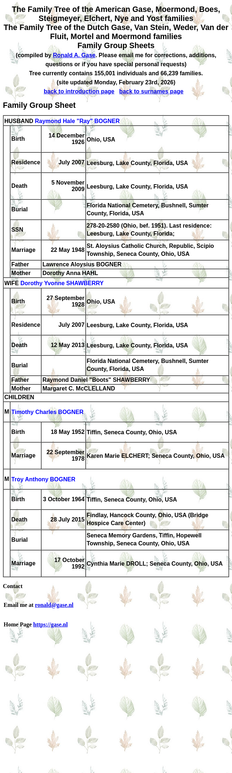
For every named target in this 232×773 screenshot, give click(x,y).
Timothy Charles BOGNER (47, 412)
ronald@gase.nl (54, 605)
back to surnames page (151, 91)
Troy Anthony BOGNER (43, 480)
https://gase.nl (50, 624)
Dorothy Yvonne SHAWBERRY (61, 283)
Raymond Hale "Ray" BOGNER (77, 121)
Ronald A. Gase (74, 55)
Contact (12, 586)
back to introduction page (79, 91)
